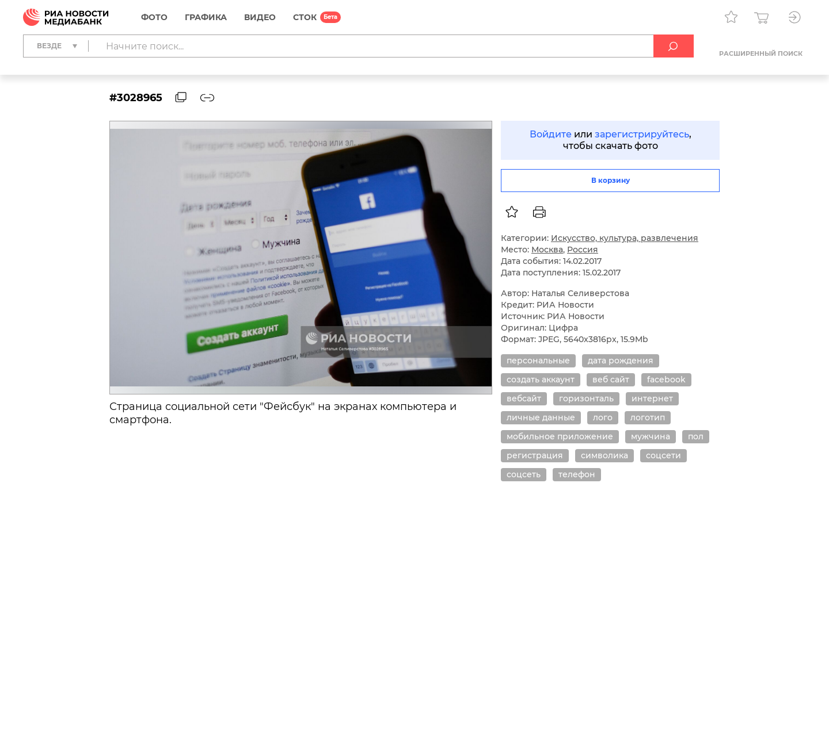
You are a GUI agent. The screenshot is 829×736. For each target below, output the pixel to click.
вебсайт (524, 398)
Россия (582, 249)
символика (604, 455)
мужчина (650, 436)
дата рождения (620, 360)
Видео (260, 17)
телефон (576, 474)
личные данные (541, 417)
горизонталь (586, 398)
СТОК (305, 17)
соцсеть (524, 474)
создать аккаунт (541, 379)
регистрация (535, 455)
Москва (547, 249)
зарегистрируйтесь (642, 134)
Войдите (551, 134)
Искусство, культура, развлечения (624, 238)
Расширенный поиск (761, 53)
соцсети (663, 455)
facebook (666, 379)
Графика (206, 17)
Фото (154, 17)
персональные (538, 360)
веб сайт (610, 379)
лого (603, 417)
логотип (647, 417)
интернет (652, 398)
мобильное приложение (560, 436)
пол (695, 436)
